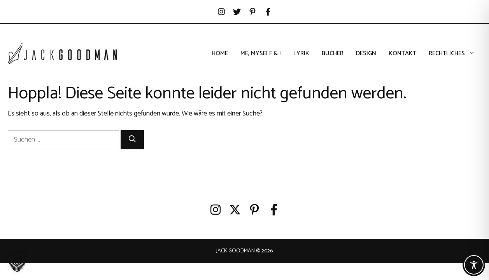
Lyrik (301, 54)
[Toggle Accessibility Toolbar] (473, 264)
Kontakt (402, 54)
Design (366, 54)
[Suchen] (132, 139)
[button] (17, 263)
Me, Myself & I (260, 54)
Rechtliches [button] (455, 54)
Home (220, 54)
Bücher (333, 54)
